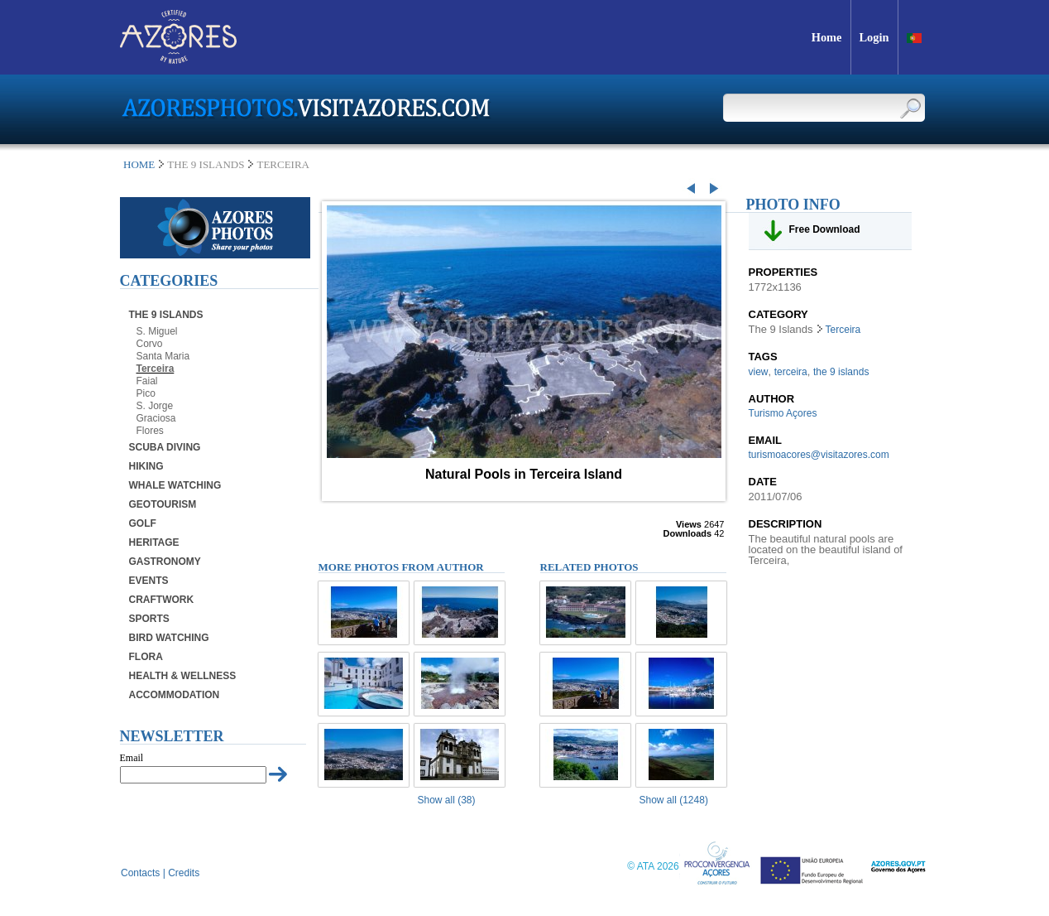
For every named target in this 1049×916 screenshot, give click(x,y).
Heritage (154, 542)
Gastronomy (165, 561)
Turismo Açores (783, 413)
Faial (147, 381)
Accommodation (174, 695)
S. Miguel (157, 331)
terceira (790, 372)
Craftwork (161, 599)
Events (149, 580)
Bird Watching (169, 638)
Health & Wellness (183, 676)
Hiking (146, 466)
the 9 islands (841, 372)
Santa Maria (163, 356)
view (759, 372)
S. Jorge (155, 406)
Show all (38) (447, 800)
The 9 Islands (166, 315)
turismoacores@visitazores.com (819, 454)
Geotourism (163, 504)
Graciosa (156, 418)
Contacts (140, 873)
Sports (149, 618)
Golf (142, 523)
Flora (146, 657)
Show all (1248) (673, 800)
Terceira (156, 369)
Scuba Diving (165, 447)
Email (132, 758)
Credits (183, 873)
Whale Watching (175, 485)
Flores (150, 431)
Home (139, 164)
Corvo (150, 344)
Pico (146, 393)
